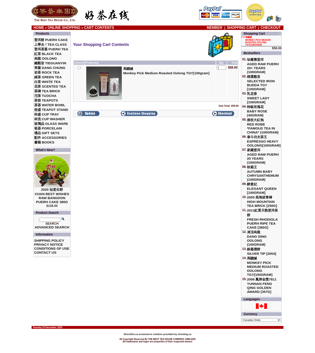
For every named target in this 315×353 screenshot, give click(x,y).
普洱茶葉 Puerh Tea (51, 49)
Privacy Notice (48, 244)
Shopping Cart (241, 27)
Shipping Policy (49, 240)
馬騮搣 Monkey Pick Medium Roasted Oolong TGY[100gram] (263, 266)
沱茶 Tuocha (45, 96)
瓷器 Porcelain (48, 128)
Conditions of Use (51, 248)
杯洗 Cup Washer (49, 119)
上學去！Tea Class (50, 44)
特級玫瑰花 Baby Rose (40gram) (257, 111)
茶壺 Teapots (46, 100)
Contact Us (45, 252)
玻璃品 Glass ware (51, 124)
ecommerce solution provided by (151, 334)
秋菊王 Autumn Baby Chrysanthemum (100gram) (263, 173)
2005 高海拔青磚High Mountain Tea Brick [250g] (262, 201)
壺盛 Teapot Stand (51, 110)
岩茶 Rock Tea (47, 72)
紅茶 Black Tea (48, 54)
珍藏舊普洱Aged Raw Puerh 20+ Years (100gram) (263, 66)
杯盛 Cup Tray (46, 114)
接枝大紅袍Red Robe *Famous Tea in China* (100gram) (263, 126)
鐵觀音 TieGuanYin (50, 63)
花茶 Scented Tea (50, 86)
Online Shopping (64, 27)
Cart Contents (99, 27)
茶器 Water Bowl (49, 105)
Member (215, 27)
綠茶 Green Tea (48, 77)
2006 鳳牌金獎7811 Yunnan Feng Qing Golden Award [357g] (262, 285)
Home (39, 27)
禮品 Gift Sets (47, 133)
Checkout (271, 27)
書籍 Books (44, 142)
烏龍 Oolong (45, 58)
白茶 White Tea (47, 82)
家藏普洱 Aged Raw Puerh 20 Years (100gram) (263, 156)
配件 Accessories (50, 137)
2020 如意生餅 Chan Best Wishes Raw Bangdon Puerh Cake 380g (52, 196)
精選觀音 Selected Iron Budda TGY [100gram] (261, 83)
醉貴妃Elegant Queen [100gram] (262, 188)
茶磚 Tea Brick (47, 91)
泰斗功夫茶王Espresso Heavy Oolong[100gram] (264, 141)
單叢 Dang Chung (49, 68)
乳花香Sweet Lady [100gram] (258, 98)
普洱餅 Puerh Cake (51, 40)
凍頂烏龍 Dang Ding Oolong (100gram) (257, 238)
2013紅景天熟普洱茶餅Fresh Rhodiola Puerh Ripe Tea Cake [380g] (262, 218)
